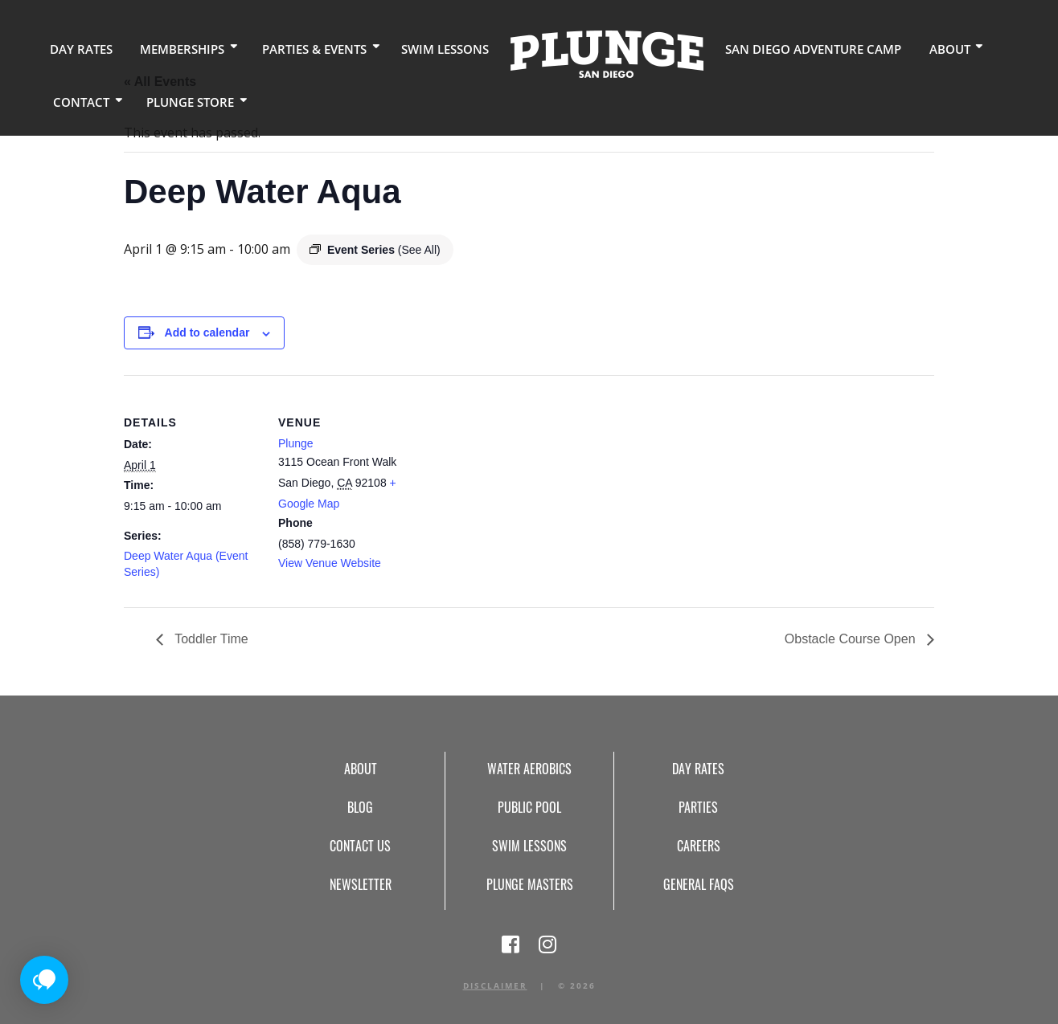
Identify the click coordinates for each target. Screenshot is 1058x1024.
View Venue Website (329, 563)
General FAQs (698, 884)
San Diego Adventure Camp (785, 47)
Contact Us (360, 845)
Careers (698, 845)
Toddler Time (209, 639)
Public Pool (529, 807)
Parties (698, 807)
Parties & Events (301, 47)
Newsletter (361, 884)
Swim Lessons (427, 47)
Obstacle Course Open (852, 639)
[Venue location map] (517, 486)
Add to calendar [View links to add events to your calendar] (207, 332)
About (913, 47)
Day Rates (78, 47)
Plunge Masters (529, 884)
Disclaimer (495, 985)
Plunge (296, 443)
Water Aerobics (529, 768)
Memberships (173, 47)
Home (586, 52)
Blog (360, 807)
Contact (78, 100)
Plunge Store (183, 100)
